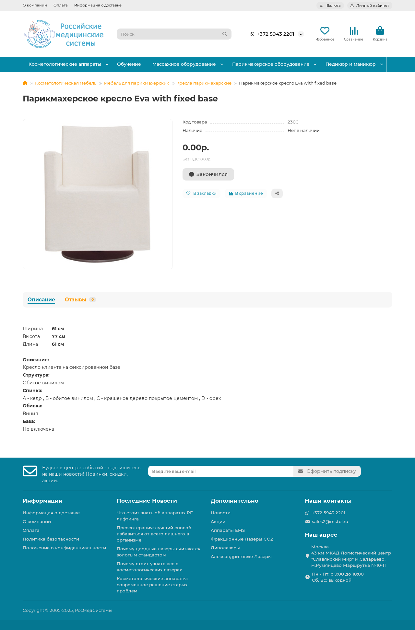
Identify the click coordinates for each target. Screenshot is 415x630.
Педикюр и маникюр (356, 64)
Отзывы (80, 300)
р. (330, 5)
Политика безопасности (51, 539)
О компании (35, 5)
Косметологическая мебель (65, 83)
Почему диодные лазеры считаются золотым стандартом (158, 551)
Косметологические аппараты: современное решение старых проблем (152, 584)
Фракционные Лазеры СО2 (242, 539)
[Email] (221, 471)
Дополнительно (234, 500)
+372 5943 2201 (271, 34)
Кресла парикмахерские (203, 83)
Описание (41, 300)
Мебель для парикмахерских (136, 83)
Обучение (131, 64)
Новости (221, 512)
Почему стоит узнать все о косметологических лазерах (149, 566)
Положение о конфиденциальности (64, 547)
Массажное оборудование (188, 64)
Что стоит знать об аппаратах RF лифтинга (155, 515)
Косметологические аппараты (65, 64)
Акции (218, 521)
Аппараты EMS (228, 530)
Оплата (60, 5)
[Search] (174, 34)
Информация (42, 500)
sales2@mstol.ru (330, 521)
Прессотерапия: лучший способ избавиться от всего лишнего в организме (154, 533)
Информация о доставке (98, 5)
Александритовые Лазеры (241, 556)
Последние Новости (147, 500)
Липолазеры (225, 547)
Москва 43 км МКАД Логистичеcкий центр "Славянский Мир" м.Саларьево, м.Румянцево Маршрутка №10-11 (351, 556)
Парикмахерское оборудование (275, 64)
